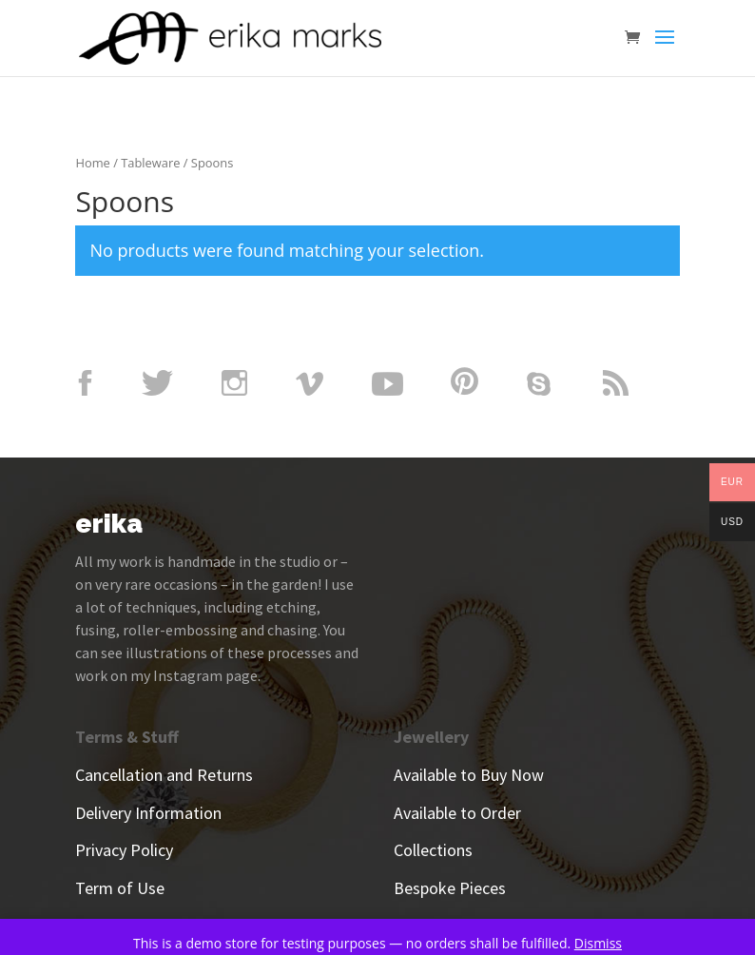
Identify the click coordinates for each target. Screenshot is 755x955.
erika (109, 523)
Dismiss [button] (598, 943)
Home (92, 162)
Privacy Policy (124, 850)
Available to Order (457, 813)
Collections (433, 850)
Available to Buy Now (469, 775)
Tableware (150, 162)
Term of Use (120, 888)
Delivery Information (148, 813)
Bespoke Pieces (450, 888)
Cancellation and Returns (164, 775)
